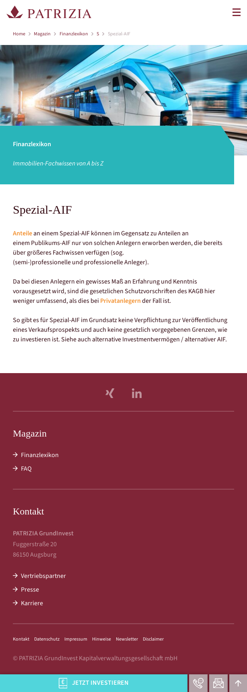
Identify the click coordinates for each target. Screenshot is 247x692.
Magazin (42, 34)
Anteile (22, 233)
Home (19, 34)
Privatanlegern (120, 300)
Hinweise (101, 639)
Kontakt (21, 639)
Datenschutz (47, 639)
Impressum (75, 639)
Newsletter (127, 639)
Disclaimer (153, 639)
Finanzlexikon (74, 34)
